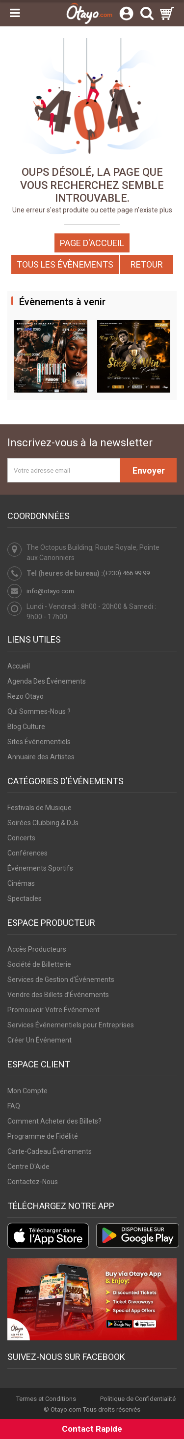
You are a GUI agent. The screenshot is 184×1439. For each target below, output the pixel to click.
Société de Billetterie (39, 964)
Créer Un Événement (39, 1040)
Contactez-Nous (32, 1182)
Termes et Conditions (46, 1399)
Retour (147, 264)
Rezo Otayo (25, 696)
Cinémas (21, 883)
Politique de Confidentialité (138, 1399)
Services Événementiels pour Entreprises (70, 1025)
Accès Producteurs (36, 949)
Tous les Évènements (65, 264)
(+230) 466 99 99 (126, 573)
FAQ (13, 1106)
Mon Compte (27, 1091)
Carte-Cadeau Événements (49, 1151)
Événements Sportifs (40, 868)
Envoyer (148, 470)
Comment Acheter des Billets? (54, 1121)
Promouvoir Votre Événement (53, 1010)
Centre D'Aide (28, 1166)
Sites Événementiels (39, 742)
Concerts (21, 838)
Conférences (27, 853)
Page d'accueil (92, 243)
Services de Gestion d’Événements (60, 979)
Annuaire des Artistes (41, 757)
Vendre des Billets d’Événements (58, 995)
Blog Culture (26, 726)
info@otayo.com (50, 591)
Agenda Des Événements (46, 681)
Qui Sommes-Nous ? (39, 711)
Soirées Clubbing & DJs (43, 823)
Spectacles (24, 898)
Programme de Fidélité (42, 1136)
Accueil (18, 666)
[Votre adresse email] (63, 470)
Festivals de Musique (39, 808)
